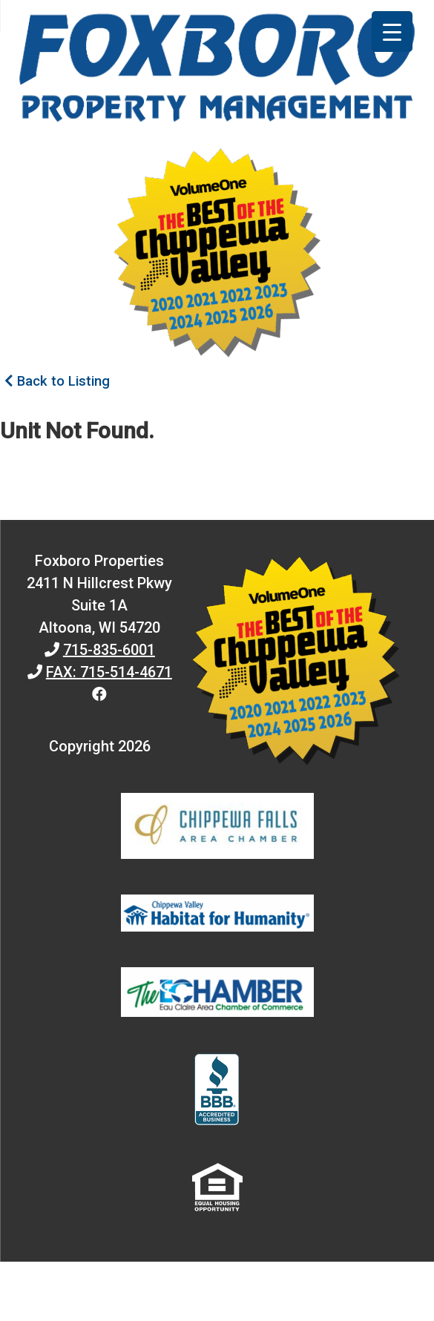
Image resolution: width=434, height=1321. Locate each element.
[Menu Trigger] (392, 31)
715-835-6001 (109, 650)
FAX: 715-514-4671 (109, 672)
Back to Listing (57, 381)
